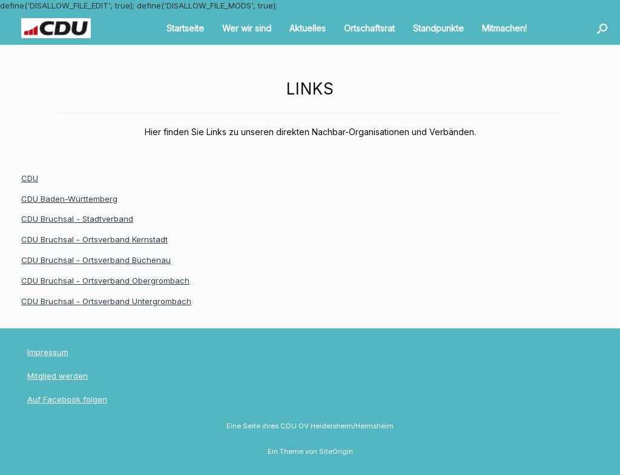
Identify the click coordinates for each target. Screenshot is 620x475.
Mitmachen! (504, 28)
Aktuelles (307, 28)
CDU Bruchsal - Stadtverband (77, 219)
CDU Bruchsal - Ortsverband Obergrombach (105, 280)
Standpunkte (438, 28)
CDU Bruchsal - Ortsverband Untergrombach (106, 301)
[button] (602, 28)
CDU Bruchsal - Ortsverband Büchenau (96, 260)
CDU (29, 178)
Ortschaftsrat (369, 28)
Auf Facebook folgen (67, 399)
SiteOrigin (336, 451)
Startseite (185, 28)
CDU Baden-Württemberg (69, 199)
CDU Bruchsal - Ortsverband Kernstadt (94, 239)
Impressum (47, 352)
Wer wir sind (246, 28)
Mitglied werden (57, 375)
